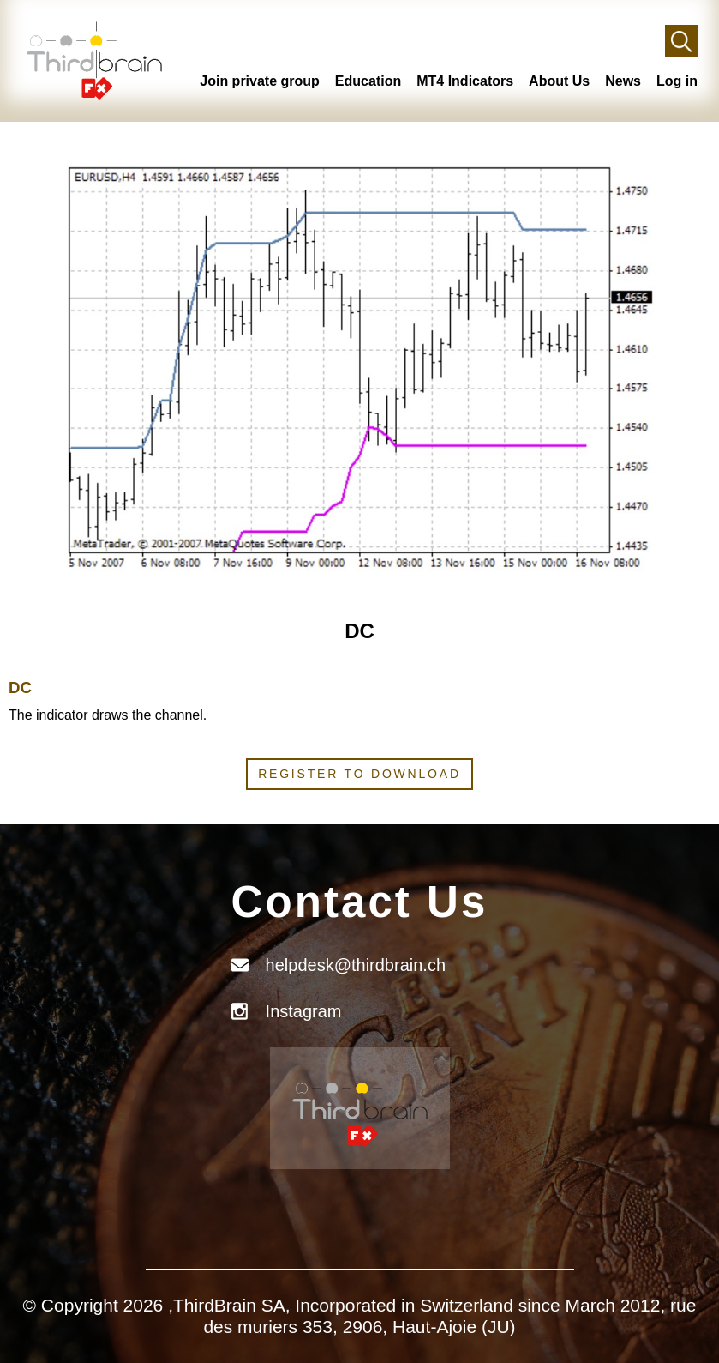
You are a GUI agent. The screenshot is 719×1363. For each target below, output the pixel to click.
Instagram (304, 1011)
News (623, 81)
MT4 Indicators (464, 81)
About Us (559, 81)
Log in (677, 81)
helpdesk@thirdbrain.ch (356, 965)
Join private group (260, 81)
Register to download (359, 774)
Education (368, 81)
